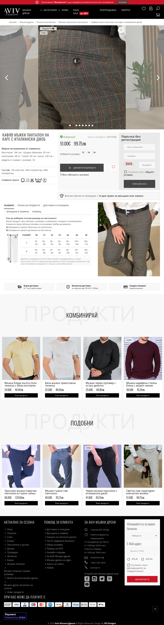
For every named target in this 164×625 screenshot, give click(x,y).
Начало (13, 22)
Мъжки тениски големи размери (17, 572)
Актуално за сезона (19, 522)
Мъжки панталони (46, 22)
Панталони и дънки (18, 544)
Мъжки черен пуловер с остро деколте (101, 384)
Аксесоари (50, 10)
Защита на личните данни (61, 537)
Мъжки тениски (16, 563)
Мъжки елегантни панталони (73, 22)
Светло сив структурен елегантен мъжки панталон (140, 493)
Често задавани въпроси (60, 540)
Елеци (10, 540)
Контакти (95, 567)
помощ (36, 211)
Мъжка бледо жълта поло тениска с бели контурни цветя (20, 385)
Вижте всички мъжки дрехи (22, 578)
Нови (65, 10)
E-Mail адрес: (134, 543)
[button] (70, 125)
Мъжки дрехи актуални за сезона (18, 587)
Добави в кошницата (82, 168)
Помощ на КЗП (55, 548)
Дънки (10, 548)
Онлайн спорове (56, 552)
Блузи (10, 560)
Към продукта (21, 395)
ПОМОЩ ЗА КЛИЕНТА (58, 522)
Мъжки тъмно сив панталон (56, 492)
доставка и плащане (56, 205)
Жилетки (12, 556)
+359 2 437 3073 (97, 562)
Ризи (9, 529)
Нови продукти (15, 592)
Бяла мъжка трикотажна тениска (60, 384)
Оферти (125, 10)
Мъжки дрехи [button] (26, 11)
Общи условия (55, 544)
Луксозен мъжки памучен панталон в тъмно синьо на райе (20, 493)
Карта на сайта (55, 563)
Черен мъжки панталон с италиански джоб (101, 492)
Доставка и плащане (58, 529)
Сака (9, 537)
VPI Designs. (110, 623)
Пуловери (12, 552)
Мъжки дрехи (27, 22)
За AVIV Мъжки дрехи (58, 556)
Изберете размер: (70, 154)
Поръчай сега (139, 184)
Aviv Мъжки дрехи (65, 623)
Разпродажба (108, 10)
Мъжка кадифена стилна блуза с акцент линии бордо (141, 385)
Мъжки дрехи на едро (59, 560)
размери (9, 205)
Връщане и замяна (18, 211)
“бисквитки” (60, 2)
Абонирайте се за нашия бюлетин (141, 526)
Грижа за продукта (28, 205)
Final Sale (81, 11)
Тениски (11, 533)
